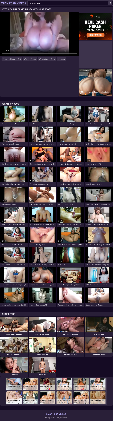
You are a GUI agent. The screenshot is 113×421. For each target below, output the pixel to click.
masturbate (44, 59)
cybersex (62, 59)
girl (27, 59)
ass (6, 59)
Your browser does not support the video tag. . (39, 34)
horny (13, 59)
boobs (34, 59)
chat (54, 59)
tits (20, 59)
